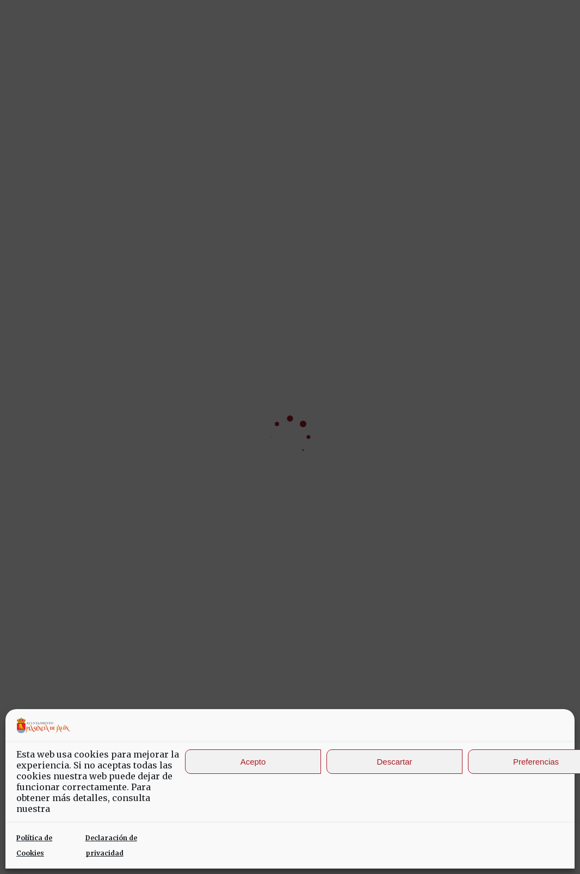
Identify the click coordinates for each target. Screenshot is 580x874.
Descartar (394, 761)
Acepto (253, 761)
